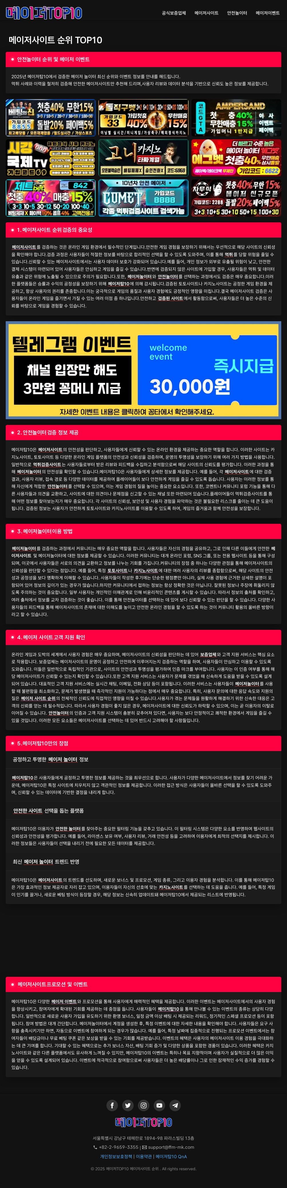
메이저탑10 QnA (171, 1156)
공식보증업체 (174, 13)
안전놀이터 (237, 13)
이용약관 (144, 1156)
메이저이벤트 (268, 13)
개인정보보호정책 (116, 1156)
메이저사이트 (207, 13)
